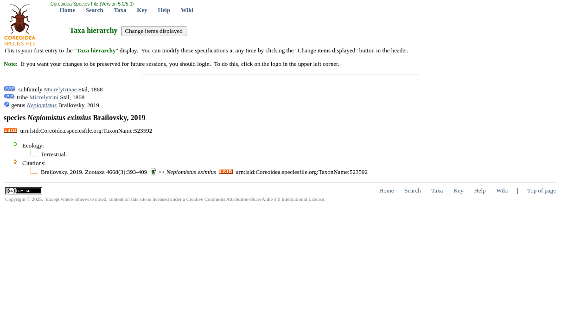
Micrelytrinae (60, 89)
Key (142, 9)
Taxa (120, 9)
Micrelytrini (43, 97)
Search (94, 9)
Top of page (541, 190)
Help (164, 9)
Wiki (187, 9)
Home (67, 9)
